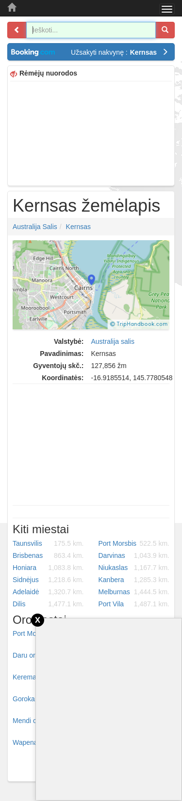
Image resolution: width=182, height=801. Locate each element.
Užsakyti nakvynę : (119, 52)
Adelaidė (48, 592)
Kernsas (78, 227)
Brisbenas (48, 555)
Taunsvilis (48, 543)
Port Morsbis (134, 543)
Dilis (48, 604)
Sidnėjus (48, 580)
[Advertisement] (91, 132)
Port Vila (134, 604)
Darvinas (134, 555)
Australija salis (35, 227)
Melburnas (134, 592)
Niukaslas (134, 567)
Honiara (48, 567)
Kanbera (134, 580)
